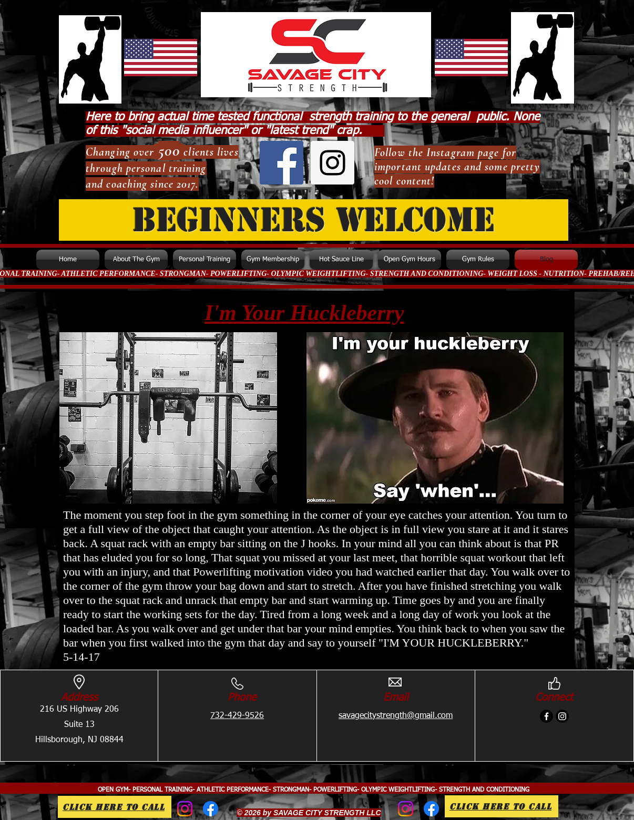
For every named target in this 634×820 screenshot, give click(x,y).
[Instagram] (562, 716)
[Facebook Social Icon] (281, 162)
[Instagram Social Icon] (332, 162)
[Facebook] (546, 716)
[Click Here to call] (114, 807)
